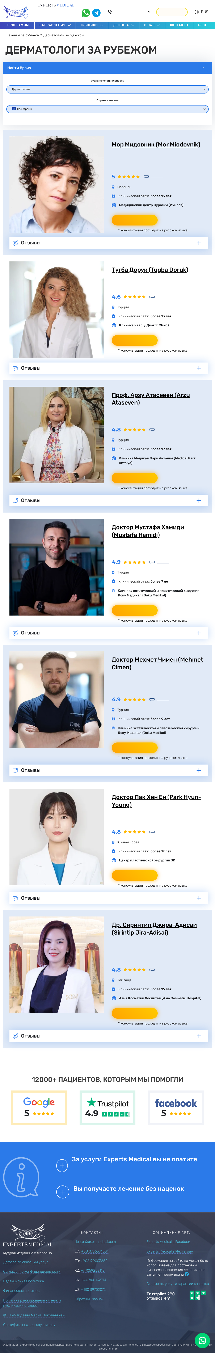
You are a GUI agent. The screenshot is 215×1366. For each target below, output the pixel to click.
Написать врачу (135, 226)
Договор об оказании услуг (25, 1274)
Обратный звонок (89, 1311)
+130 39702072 (93, 1301)
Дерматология (21, 86)
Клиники (89, 23)
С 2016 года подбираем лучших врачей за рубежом (55, 12)
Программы (18, 22)
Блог (202, 22)
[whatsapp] (86, 10)
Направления (52, 23)
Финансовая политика (21, 1302)
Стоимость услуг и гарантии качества (178, 1295)
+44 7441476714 (93, 1292)
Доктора (121, 23)
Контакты (179, 22)
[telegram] (96, 10)
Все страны (22, 106)
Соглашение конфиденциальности (31, 1283)
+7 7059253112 (93, 1282)
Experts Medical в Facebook (168, 1253)
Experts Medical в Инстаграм (170, 1263)
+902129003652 (94, 1272)
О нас (149, 23)
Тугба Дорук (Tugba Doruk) (153, 276)
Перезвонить (172, 9)
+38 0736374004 (95, 1263)
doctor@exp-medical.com (95, 1253)
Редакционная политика (23, 1293)
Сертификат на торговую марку (29, 1336)
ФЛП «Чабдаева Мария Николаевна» (34, 1327)
